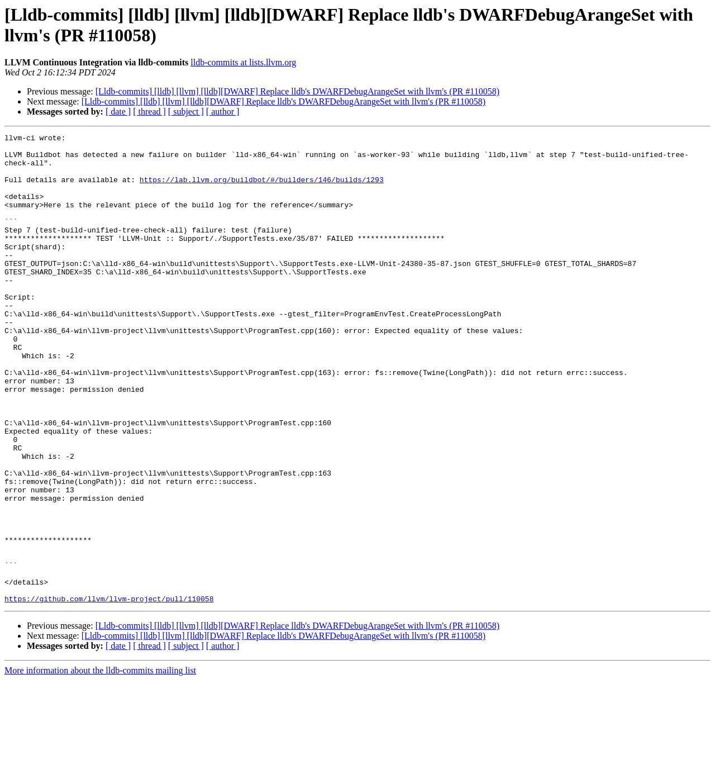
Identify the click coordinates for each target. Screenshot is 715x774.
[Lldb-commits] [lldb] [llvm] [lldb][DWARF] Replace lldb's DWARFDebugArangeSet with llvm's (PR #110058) (297, 91)
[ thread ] (149, 111)
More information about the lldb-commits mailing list (100, 764)
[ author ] (223, 111)
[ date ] (118, 111)
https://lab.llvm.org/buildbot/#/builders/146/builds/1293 (262, 189)
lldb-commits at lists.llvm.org (243, 62)
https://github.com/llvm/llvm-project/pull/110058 (108, 692)
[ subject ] (186, 111)
